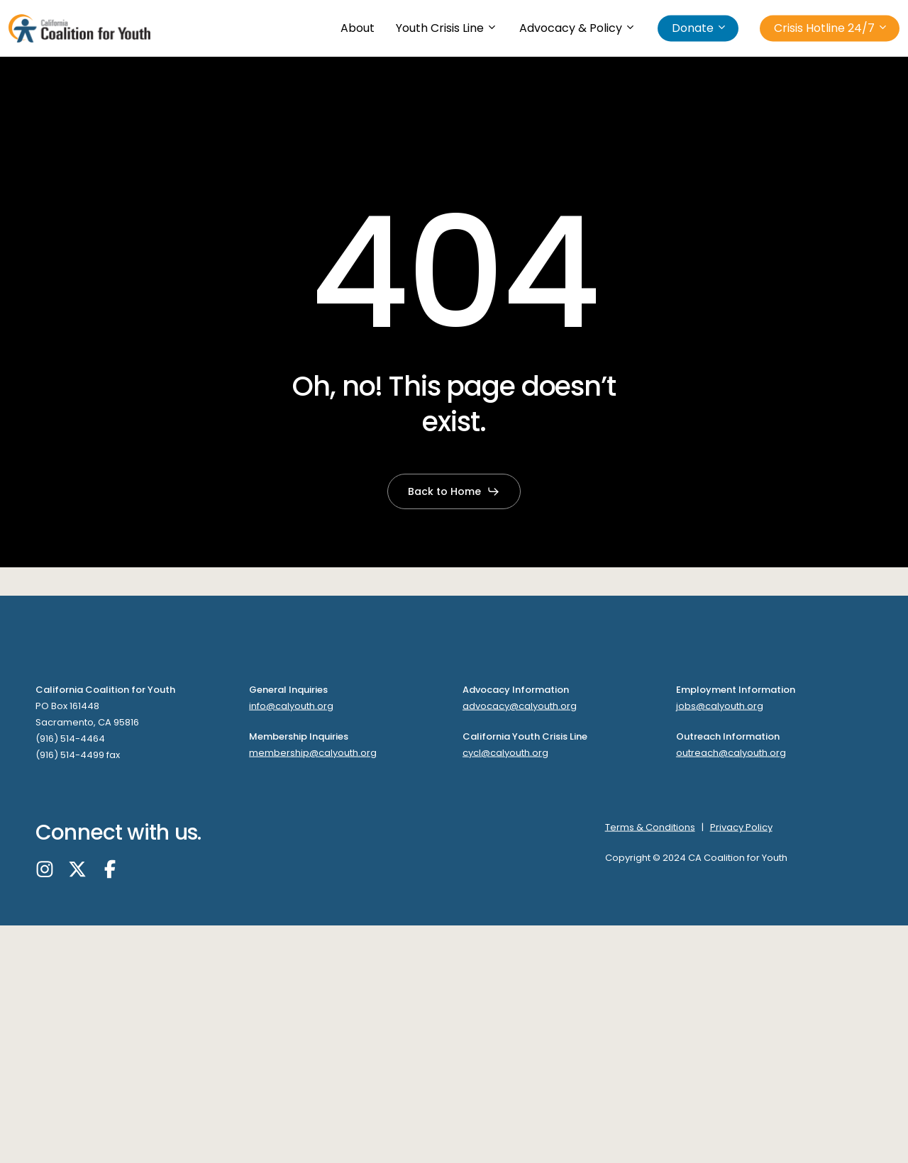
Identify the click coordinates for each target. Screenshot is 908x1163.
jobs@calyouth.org (719, 706)
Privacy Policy (741, 827)
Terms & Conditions (650, 827)
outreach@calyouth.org (731, 752)
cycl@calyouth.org (505, 752)
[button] (454, 491)
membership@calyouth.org (313, 752)
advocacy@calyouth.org (520, 706)
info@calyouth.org (291, 706)
